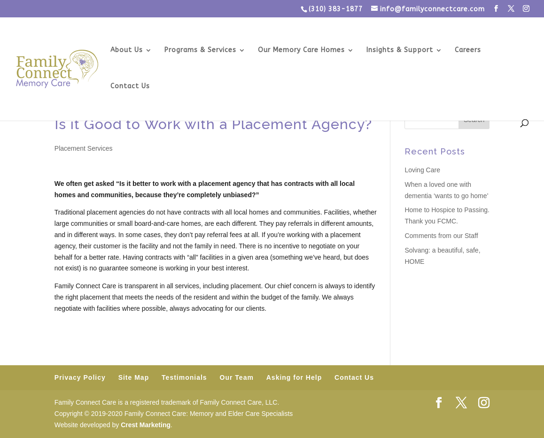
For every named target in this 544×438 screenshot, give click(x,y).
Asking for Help (294, 377)
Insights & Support (399, 50)
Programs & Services (200, 50)
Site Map (133, 377)
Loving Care (422, 170)
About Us (126, 50)
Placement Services (83, 148)
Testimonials (184, 377)
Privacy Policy (80, 377)
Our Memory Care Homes (301, 50)
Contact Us (130, 86)
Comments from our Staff (441, 235)
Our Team (237, 377)
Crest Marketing (146, 425)
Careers (468, 50)
